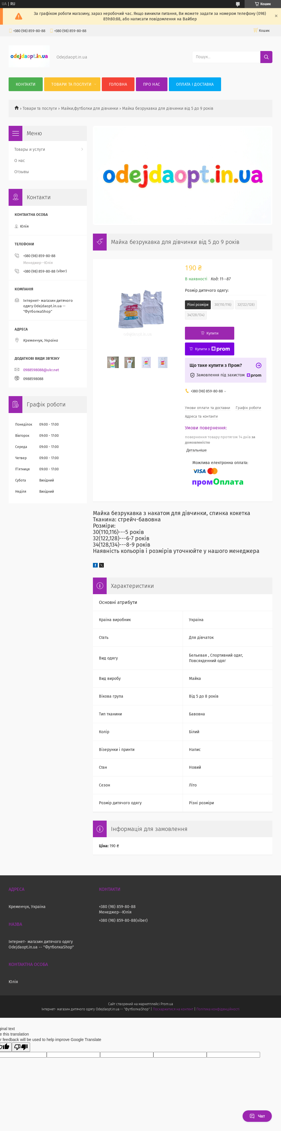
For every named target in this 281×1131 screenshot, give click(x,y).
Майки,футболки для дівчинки (89, 108)
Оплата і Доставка (195, 84)
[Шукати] (266, 57)
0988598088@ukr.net (41, 370)
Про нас (151, 84)
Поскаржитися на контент (173, 1009)
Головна (118, 84)
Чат (257, 1116)
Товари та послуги (71, 84)
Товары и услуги (29, 149)
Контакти (26, 84)
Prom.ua (167, 1004)
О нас (19, 160)
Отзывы (21, 171)
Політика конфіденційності (217, 1009)
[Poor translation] (21, 1047)
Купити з (212, 349)
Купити (212, 333)
